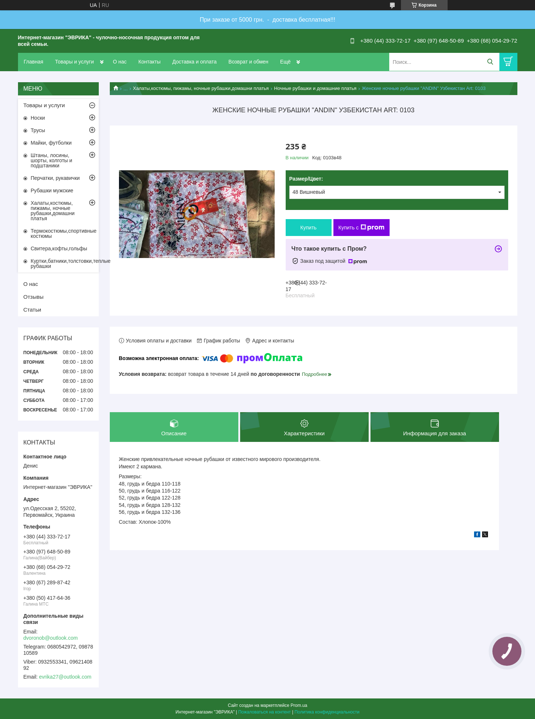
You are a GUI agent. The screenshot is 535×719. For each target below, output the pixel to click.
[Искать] (490, 62)
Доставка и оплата (194, 62)
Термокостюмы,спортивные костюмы (64, 233)
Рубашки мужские (52, 190)
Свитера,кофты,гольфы (59, 248)
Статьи (32, 309)
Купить (308, 227)
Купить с (361, 227)
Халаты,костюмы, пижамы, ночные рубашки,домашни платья (201, 88)
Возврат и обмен (248, 62)
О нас (120, 62)
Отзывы (34, 297)
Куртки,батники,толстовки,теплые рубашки (65, 263)
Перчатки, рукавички (55, 178)
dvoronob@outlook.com (51, 638)
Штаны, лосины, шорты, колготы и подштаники (51, 160)
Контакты (149, 62)
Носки (38, 118)
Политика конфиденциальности (326, 712)
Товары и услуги (74, 62)
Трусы (38, 130)
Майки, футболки (51, 143)
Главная (33, 62)
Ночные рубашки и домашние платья (315, 88)
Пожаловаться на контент (264, 712)
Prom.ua (298, 705)
